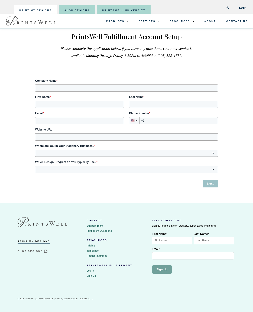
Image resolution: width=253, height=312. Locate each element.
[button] (126, 153)
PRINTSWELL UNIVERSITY (123, 10)
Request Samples (97, 255)
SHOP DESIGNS (77, 10)
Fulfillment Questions (99, 230)
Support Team (95, 225)
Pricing (91, 245)
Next (210, 183)
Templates (93, 250)
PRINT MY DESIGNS (35, 10)
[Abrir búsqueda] (227, 8)
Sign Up (91, 275)
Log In (90, 270)
